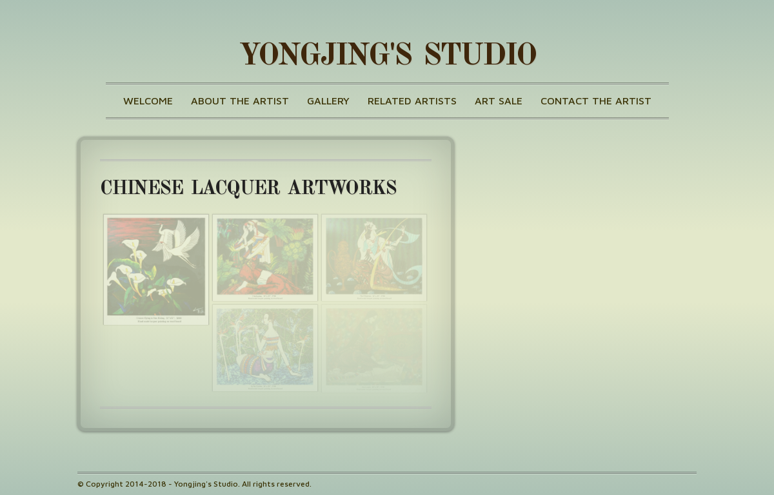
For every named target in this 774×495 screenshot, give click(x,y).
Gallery (328, 100)
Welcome (148, 100)
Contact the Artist (596, 100)
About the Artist (240, 100)
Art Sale (498, 100)
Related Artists (412, 100)
